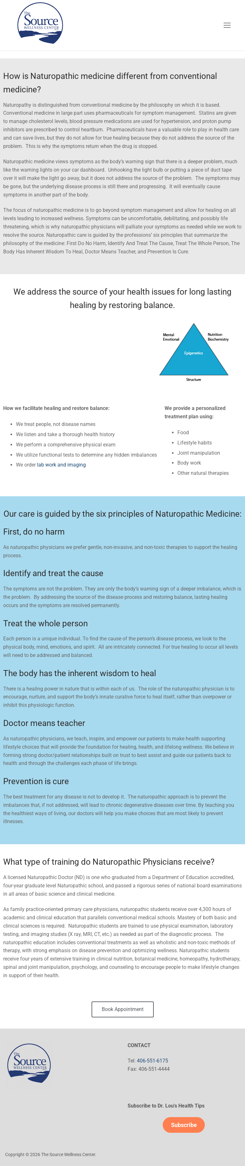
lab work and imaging (61, 465)
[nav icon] (227, 25)
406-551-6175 (152, 1061)
